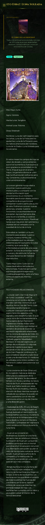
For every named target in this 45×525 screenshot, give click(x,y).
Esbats (9, 57)
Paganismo (18, 57)
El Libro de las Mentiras (23, 37)
